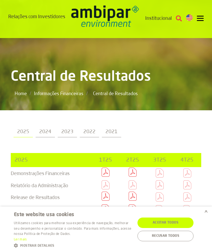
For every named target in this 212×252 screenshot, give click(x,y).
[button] (73, 245)
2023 (67, 131)
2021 (111, 131)
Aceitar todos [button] (165, 222)
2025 (23, 131)
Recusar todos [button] (165, 236)
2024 (45, 131)
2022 (89, 131)
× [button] (206, 212)
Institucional (158, 18)
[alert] (106, 229)
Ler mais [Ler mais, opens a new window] (20, 239)
